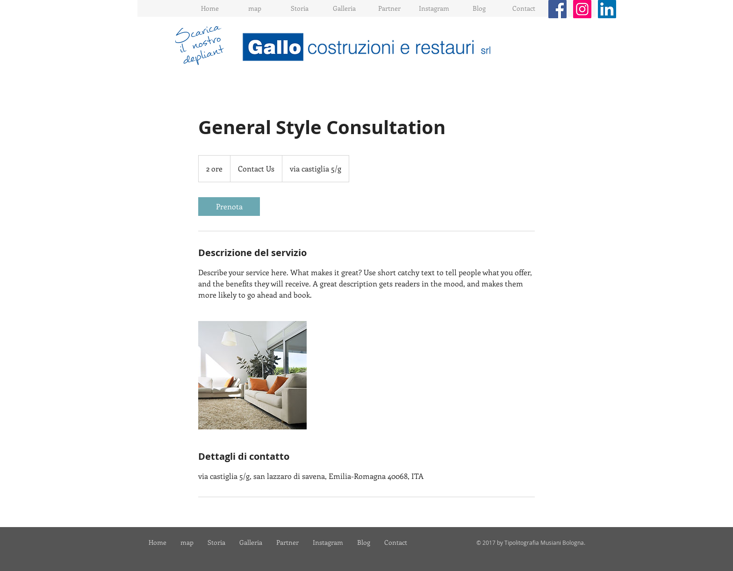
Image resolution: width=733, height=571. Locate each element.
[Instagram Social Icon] (582, 9)
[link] (229, 206)
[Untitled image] (252, 375)
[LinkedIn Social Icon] (607, 9)
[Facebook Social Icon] (557, 9)
